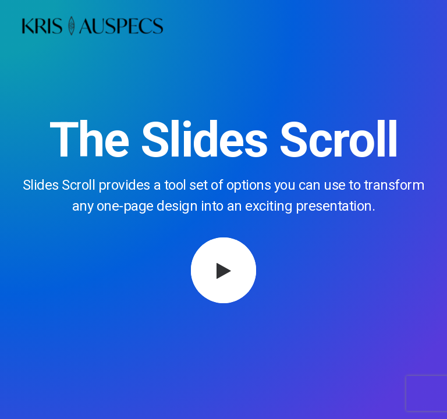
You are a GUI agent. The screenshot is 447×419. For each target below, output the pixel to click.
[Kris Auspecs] (92, 27)
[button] (224, 270)
